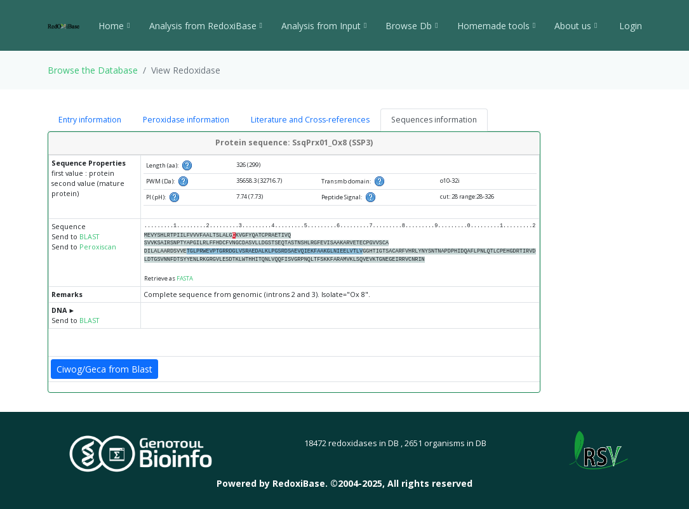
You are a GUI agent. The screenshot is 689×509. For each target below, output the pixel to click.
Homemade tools (496, 26)
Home (114, 26)
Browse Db (411, 26)
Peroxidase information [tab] (186, 119)
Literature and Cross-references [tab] (310, 119)
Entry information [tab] (89, 119)
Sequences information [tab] (434, 119)
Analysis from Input (323, 26)
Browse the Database (93, 70)
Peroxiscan (97, 246)
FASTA (185, 278)
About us (575, 26)
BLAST (89, 236)
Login (629, 26)
